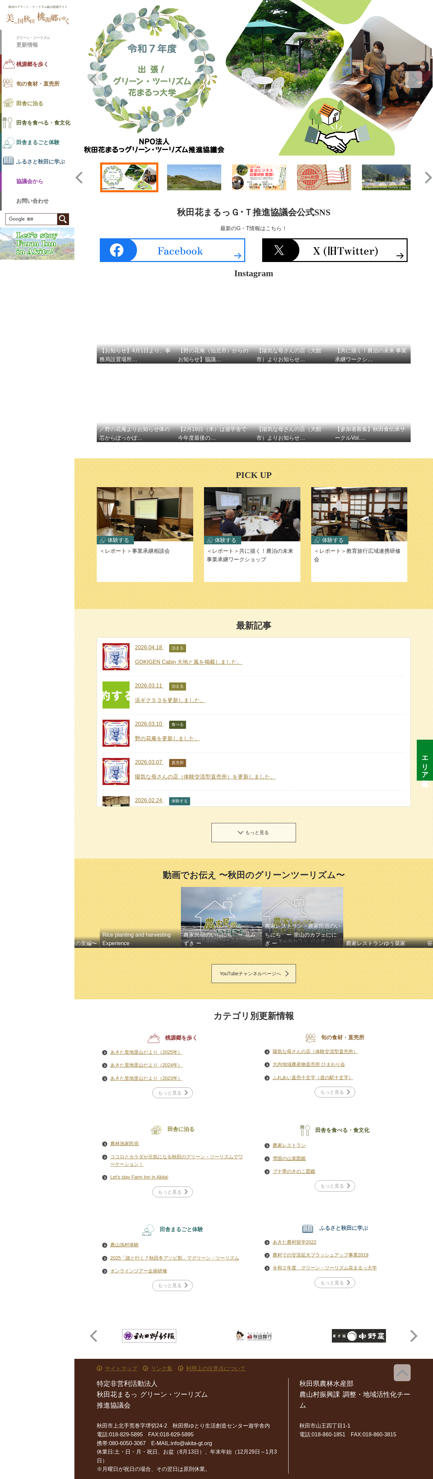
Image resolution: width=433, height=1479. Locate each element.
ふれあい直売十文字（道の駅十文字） (313, 1077)
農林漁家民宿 (124, 1143)
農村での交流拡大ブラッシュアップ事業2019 (320, 1255)
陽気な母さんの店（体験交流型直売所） (315, 1051)
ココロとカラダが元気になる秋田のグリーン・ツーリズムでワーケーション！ (176, 1160)
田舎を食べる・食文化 (43, 123)
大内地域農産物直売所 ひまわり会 (309, 1064)
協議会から (29, 181)
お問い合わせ (32, 201)
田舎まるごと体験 (38, 142)
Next (413, 79)
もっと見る (257, 832)
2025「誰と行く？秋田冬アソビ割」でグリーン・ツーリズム (174, 1258)
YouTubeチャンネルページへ (250, 973)
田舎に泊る (29, 103)
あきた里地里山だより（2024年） (146, 1065)
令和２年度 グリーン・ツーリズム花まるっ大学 (325, 1267)
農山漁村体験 (124, 1244)
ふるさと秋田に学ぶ (40, 162)
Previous (93, 79)
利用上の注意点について (216, 1368)
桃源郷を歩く (32, 64)
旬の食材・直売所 (38, 84)
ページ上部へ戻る (402, 1372)
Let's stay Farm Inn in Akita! (139, 1177)
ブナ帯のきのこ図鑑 (294, 1171)
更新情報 (45, 41)
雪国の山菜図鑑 (289, 1158)
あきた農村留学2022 (294, 1242)
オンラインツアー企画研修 (138, 1271)
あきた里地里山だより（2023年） (146, 1078)
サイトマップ (121, 1368)
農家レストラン (289, 1145)
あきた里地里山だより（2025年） (146, 1052)
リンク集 (162, 1368)
